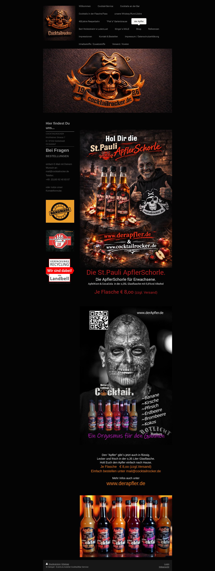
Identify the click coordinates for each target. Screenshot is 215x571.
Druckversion (53, 564)
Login (166, 564)
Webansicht (164, 567)
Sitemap (65, 564)
